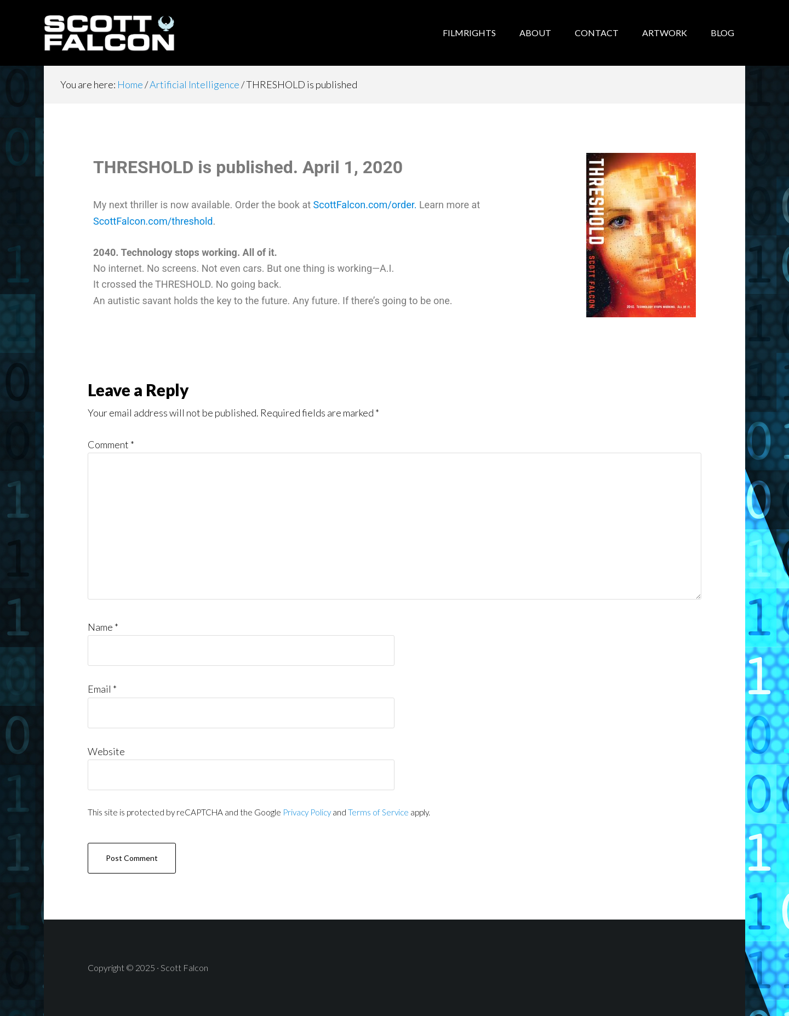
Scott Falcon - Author (131, 33)
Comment (111, 444)
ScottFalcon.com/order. (365, 204)
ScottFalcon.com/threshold (153, 221)
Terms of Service (378, 812)
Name (103, 627)
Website (106, 751)
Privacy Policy (307, 812)
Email (102, 689)
